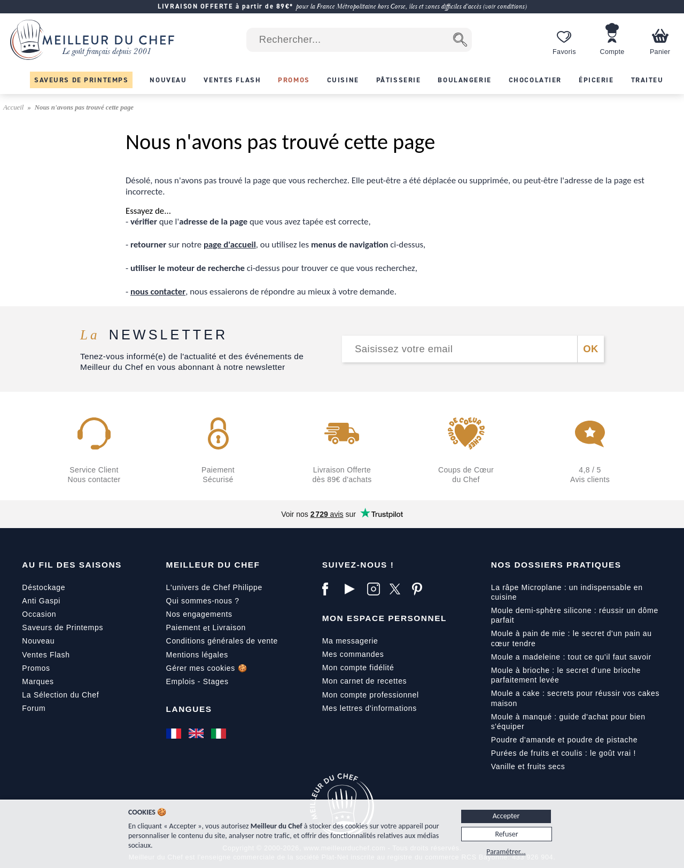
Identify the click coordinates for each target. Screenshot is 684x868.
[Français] (174, 733)
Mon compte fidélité (358, 667)
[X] (398, 589)
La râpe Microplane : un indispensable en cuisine (567, 592)
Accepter (506, 815)
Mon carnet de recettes (364, 681)
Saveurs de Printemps (62, 627)
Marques (37, 681)
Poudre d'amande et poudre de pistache (564, 739)
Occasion (39, 614)
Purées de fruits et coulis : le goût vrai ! (563, 753)
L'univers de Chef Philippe (214, 587)
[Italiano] (219, 733)
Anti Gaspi (41, 600)
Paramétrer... (505, 851)
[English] (197, 733)
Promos (36, 668)
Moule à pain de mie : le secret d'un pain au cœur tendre (571, 638)
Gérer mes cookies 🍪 (206, 668)
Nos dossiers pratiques (556, 564)
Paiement (183, 627)
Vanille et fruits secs (528, 766)
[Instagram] (375, 589)
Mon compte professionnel (370, 695)
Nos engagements (199, 614)
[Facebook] (330, 589)
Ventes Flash (45, 654)
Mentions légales (197, 654)
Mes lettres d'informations (369, 708)
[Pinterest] (420, 589)
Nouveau (38, 641)
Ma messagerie (350, 641)
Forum (33, 708)
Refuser (506, 834)
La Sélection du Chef (60, 695)
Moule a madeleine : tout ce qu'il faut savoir (571, 657)
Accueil (14, 107)
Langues (189, 709)
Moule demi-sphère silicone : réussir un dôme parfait (574, 615)
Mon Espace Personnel (384, 618)
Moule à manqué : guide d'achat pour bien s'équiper (568, 721)
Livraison (229, 627)
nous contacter (157, 291)
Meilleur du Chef (213, 564)
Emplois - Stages (197, 681)
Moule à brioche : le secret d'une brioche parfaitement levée (566, 675)
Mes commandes (353, 654)
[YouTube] (353, 589)
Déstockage (43, 587)
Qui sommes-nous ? (202, 600)
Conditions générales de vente (222, 641)
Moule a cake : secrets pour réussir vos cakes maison (575, 698)
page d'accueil (230, 244)
